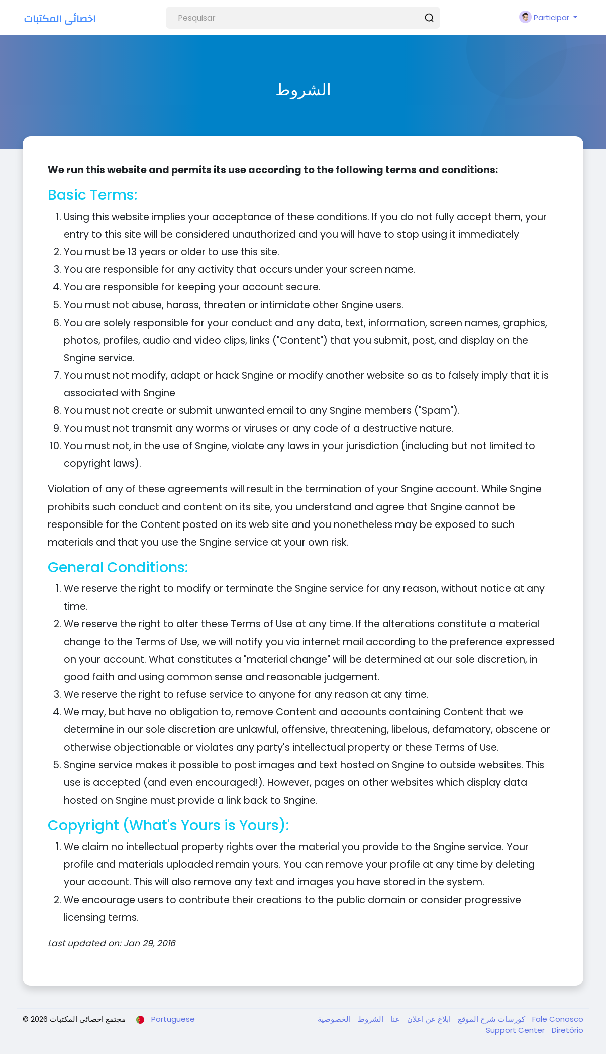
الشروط (369, 1019)
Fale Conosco (557, 1019)
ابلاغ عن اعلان (428, 1019)
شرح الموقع (476, 1019)
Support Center (516, 1030)
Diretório (567, 1030)
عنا (394, 1019)
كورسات (510, 1019)
